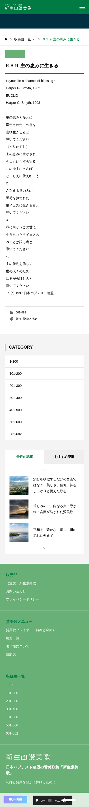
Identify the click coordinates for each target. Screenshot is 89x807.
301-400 (15, 398)
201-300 (15, 386)
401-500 (15, 410)
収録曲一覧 (15, 676)
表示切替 (15, 800)
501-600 (15, 422)
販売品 (11, 575)
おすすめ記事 (64, 457)
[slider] (50, 800)
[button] (45, 470)
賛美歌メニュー (19, 622)
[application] (52, 800)
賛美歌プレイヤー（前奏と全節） (31, 630)
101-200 (15, 373)
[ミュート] (63, 800)
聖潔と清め (30, 319)
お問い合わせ (16, 591)
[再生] (37, 800)
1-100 (13, 361)
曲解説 (11, 654)
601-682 (21, 312)
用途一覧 (12, 638)
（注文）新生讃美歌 (21, 583)
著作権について (17, 646)
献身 (18, 319)
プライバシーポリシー (22, 599)
